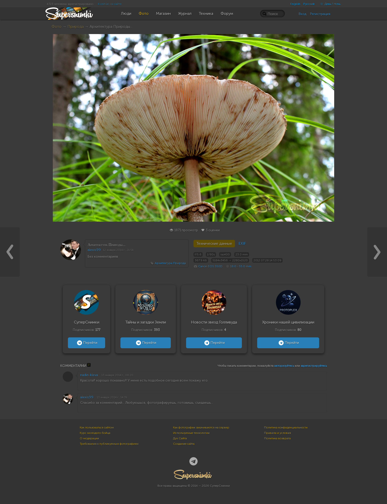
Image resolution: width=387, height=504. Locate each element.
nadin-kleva (89, 375)
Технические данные (214, 243)
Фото (56, 26)
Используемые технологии (191, 433)
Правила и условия (277, 433)
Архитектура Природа (170, 263)
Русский (308, 4)
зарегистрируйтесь (314, 366)
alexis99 (94, 250)
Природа (75, 26)
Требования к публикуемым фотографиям (109, 444)
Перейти (86, 343)
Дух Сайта (180, 438)
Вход (303, 14)
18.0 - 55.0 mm (240, 266)
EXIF (242, 243)
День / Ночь (329, 4)
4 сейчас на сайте (109, 4)
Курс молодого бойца (95, 433)
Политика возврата (277, 438)
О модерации (89, 438)
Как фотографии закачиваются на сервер (201, 427)
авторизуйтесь (284, 366)
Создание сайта (183, 444)
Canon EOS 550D (210, 266)
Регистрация (320, 14)
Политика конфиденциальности (286, 427)
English (295, 4)
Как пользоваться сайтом (97, 427)
